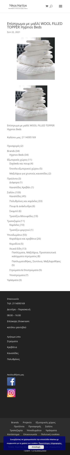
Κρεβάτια (12, 347)
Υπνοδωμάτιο (34, 430)
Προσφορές (34, 426)
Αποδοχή (36, 447)
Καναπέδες (13, 353)
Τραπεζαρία (16, 430)
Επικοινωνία (30, 434)
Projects (27, 422)
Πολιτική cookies (50, 434)
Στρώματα (12, 341)
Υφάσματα (51, 430)
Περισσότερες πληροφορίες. (50, 443)
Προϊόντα (19, 426)
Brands (15, 422)
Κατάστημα (13, 434)
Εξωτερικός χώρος (46, 422)
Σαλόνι (49, 426)
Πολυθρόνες (13, 359)
